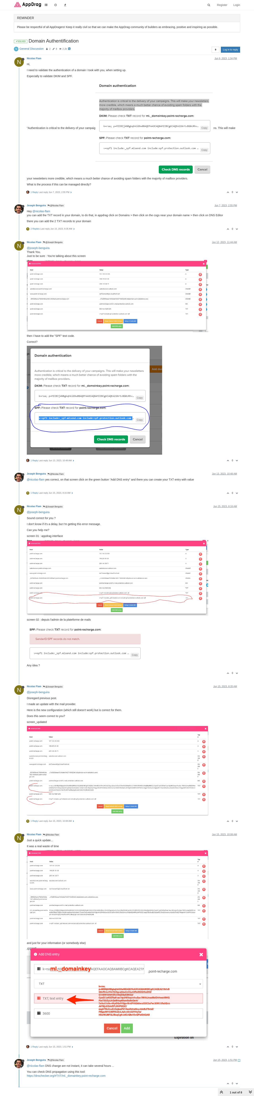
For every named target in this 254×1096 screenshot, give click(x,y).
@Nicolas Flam (56, 205)
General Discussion (31, 48)
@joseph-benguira (38, 248)
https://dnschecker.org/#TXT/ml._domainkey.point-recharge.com (66, 1075)
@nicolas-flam (41, 211)
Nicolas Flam (34, 58)
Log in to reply (230, 49)
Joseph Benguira (36, 205)
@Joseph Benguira (53, 242)
